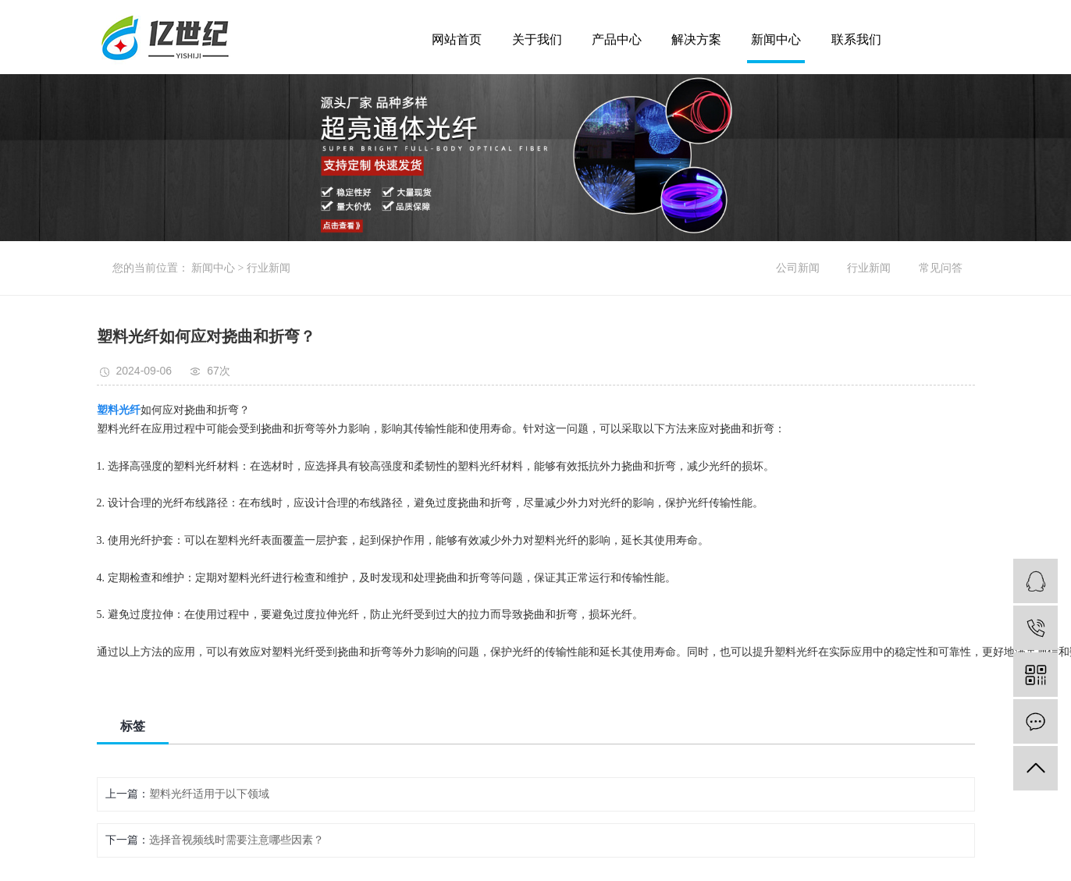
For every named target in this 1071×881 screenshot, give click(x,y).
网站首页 (457, 40)
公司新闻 (798, 268)
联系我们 (856, 40)
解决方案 (696, 40)
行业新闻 (268, 268)
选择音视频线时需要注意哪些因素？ (236, 840)
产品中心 (617, 40)
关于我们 (537, 40)
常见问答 (940, 268)
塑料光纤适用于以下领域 (209, 794)
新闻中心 (776, 40)
